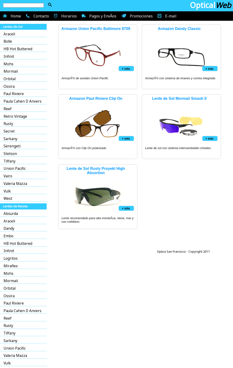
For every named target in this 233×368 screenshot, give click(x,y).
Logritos (11, 258)
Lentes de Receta (15, 206)
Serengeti (12, 146)
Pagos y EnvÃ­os (98, 16)
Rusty (8, 123)
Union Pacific (15, 168)
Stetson (10, 153)
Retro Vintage (15, 116)
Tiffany (10, 161)
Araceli (9, 34)
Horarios (65, 16)
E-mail (166, 16)
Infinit (9, 56)
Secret (9, 131)
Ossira (9, 86)
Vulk (7, 191)
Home (11, 16)
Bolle (8, 41)
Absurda (11, 213)
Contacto (37, 16)
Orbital (10, 78)
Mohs (8, 64)
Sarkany (10, 138)
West (8, 198)
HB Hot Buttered (18, 48)
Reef (8, 108)
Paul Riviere (14, 93)
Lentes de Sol (12, 27)
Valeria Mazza (15, 183)
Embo (8, 236)
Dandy (9, 228)
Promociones (136, 16)
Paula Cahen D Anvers (22, 101)
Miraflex (11, 265)
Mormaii (11, 71)
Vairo (8, 176)
